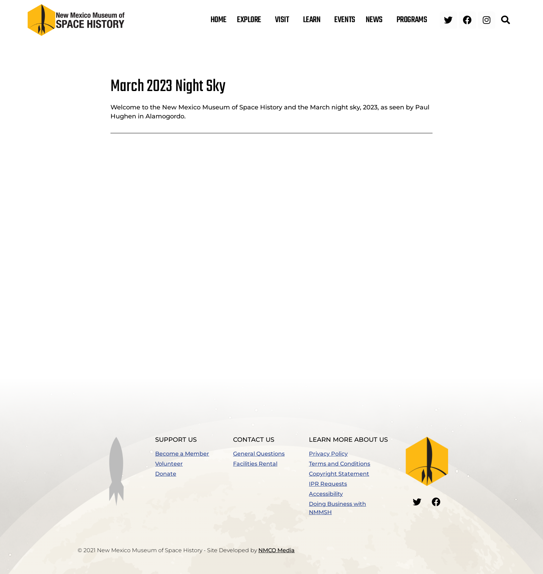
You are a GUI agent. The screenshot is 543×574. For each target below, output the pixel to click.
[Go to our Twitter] (417, 501)
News (376, 20)
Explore (251, 20)
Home (218, 20)
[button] (505, 20)
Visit (284, 20)
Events (344, 20)
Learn (313, 20)
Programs (413, 20)
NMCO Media (276, 550)
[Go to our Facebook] (436, 501)
